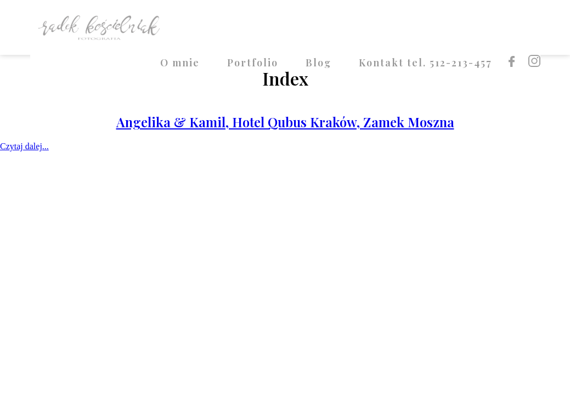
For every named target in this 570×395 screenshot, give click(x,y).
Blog (318, 62)
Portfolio (252, 62)
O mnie (180, 62)
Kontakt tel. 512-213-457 (425, 62)
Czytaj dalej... (24, 146)
